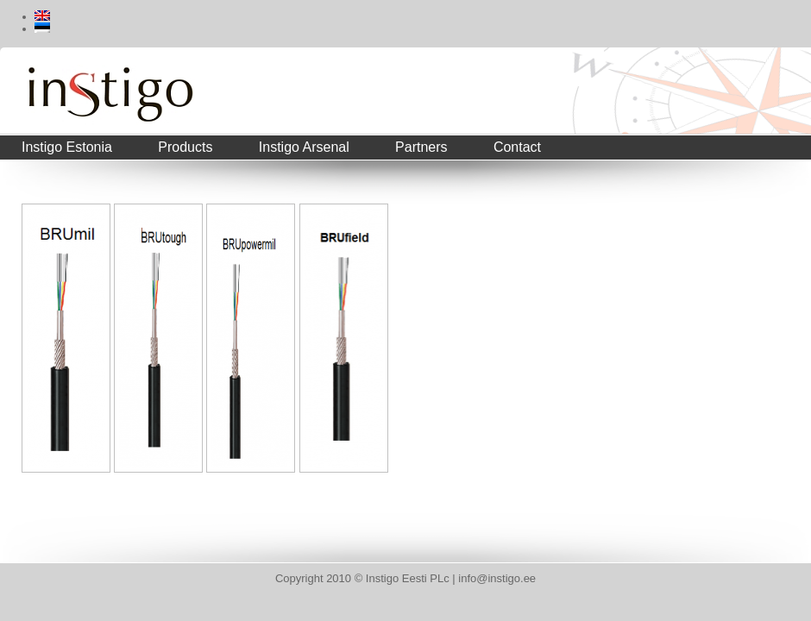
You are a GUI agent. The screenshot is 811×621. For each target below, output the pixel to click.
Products (185, 147)
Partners (421, 147)
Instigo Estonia (67, 147)
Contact (517, 147)
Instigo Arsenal (304, 147)
